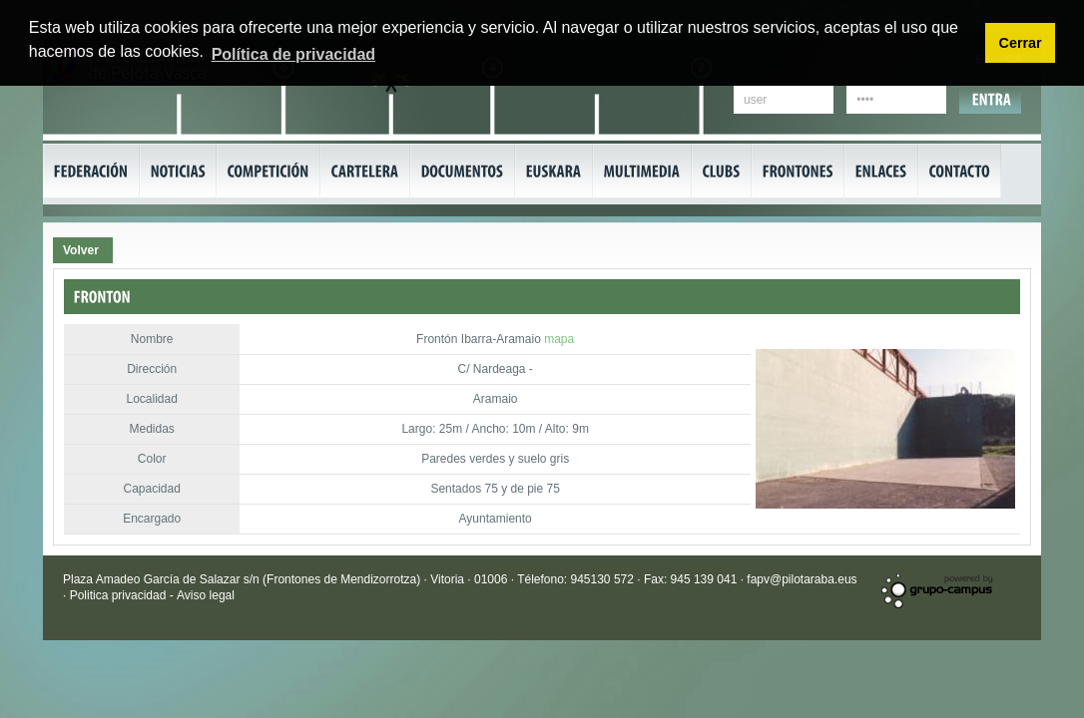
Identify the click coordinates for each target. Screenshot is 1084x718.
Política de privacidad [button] (294, 54)
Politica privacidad (120, 595)
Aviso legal (206, 595)
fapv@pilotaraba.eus (801, 579)
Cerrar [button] (1019, 43)
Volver (81, 250)
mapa (559, 339)
